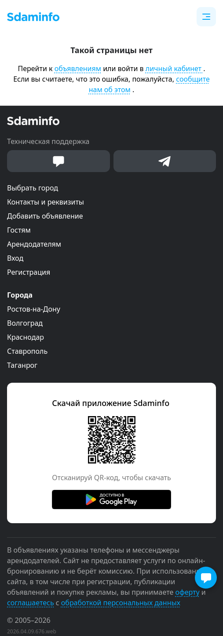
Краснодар (25, 337)
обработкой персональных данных (120, 602)
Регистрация (28, 272)
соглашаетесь (30, 602)
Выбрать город (32, 188)
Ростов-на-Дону (33, 309)
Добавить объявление (45, 216)
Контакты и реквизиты (45, 202)
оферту (187, 592)
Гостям (19, 230)
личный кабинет (174, 68)
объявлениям (78, 68)
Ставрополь (27, 351)
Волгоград (25, 323)
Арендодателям (34, 244)
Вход (15, 258)
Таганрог (22, 365)
